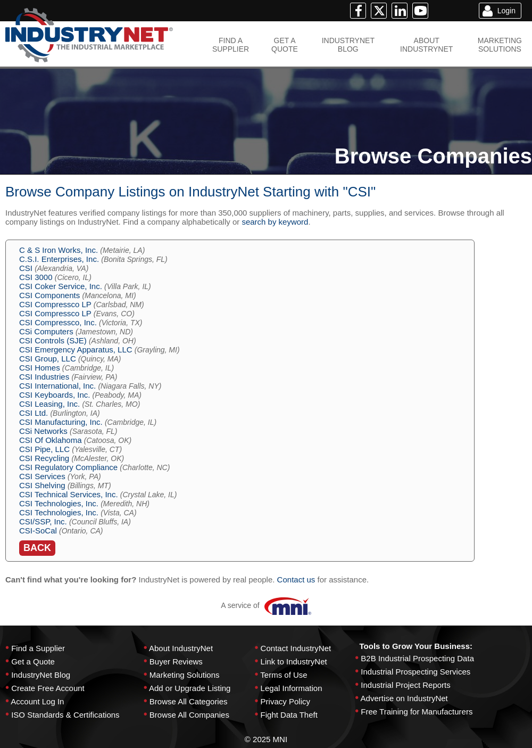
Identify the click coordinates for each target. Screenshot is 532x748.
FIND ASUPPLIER (230, 44)
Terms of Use (283, 674)
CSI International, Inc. (57, 385)
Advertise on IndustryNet (404, 698)
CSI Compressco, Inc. (58, 322)
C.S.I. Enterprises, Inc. (59, 259)
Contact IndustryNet (296, 648)
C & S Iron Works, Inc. (58, 249)
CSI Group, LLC (47, 358)
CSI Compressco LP (55, 304)
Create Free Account (48, 688)
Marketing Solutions (184, 674)
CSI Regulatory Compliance (68, 467)
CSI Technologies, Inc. (58, 503)
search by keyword (275, 221)
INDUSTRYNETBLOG (348, 44)
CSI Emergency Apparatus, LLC (75, 349)
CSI (25, 268)
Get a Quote (33, 661)
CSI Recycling (44, 458)
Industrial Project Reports (405, 684)
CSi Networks (43, 430)
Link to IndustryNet (294, 661)
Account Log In (37, 701)
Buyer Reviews (176, 661)
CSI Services (42, 476)
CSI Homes (39, 367)
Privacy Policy (285, 701)
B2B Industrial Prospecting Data (417, 658)
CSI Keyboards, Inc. (54, 394)
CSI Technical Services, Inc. (68, 494)
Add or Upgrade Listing (189, 688)
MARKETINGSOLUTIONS (500, 44)
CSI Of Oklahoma (50, 440)
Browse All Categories (188, 701)
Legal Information (291, 688)
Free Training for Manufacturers (416, 711)
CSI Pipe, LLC (44, 449)
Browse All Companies (189, 714)
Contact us (296, 579)
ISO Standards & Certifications (65, 714)
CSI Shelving (42, 485)
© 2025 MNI (266, 739)
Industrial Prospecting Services (415, 671)
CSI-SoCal (38, 530)
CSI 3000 (36, 277)
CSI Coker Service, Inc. (60, 286)
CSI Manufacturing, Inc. (61, 421)
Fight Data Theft (289, 714)
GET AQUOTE (284, 44)
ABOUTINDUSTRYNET (426, 44)
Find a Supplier (38, 648)
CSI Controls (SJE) (53, 340)
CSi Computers (46, 331)
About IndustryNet (181, 648)
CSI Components (49, 295)
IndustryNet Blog (40, 674)
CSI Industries (44, 376)
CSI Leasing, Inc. (49, 403)
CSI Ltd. (33, 412)
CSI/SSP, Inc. (43, 521)
